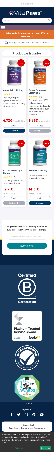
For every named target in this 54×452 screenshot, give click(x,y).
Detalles (14, 126)
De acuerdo (45, 448)
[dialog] (27, 442)
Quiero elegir (20, 448)
